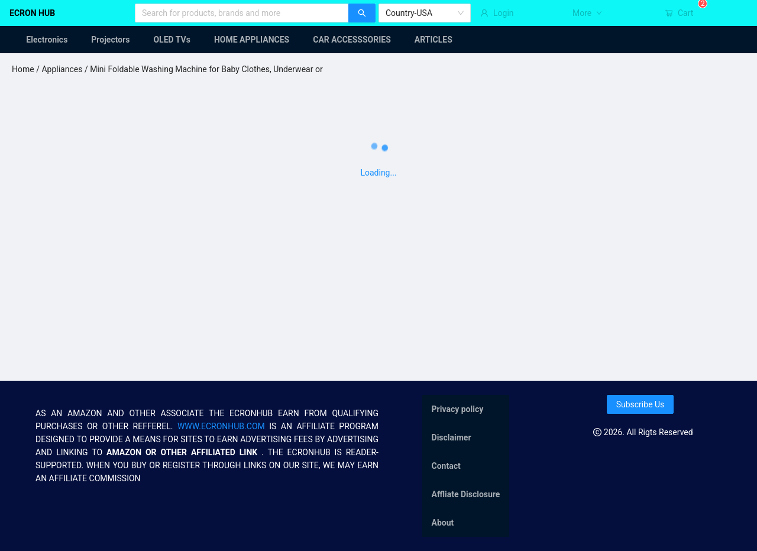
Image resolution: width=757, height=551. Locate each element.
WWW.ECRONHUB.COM (221, 426)
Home (23, 69)
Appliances (61, 69)
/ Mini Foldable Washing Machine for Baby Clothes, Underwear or (202, 69)
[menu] (378, 39)
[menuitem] (39, 39)
